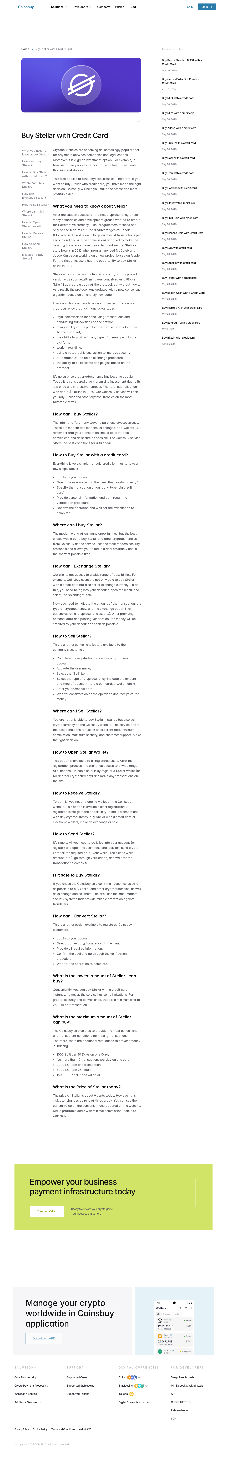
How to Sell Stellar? (35, 204)
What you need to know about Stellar (35, 152)
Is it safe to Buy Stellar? (32, 256)
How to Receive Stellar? (32, 235)
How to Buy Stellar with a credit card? (35, 174)
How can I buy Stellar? (32, 163)
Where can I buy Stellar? (33, 184)
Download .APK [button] (44, 1338)
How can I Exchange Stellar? (34, 195)
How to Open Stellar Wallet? (31, 224)
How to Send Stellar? (31, 245)
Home (25, 49)
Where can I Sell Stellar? (33, 213)
